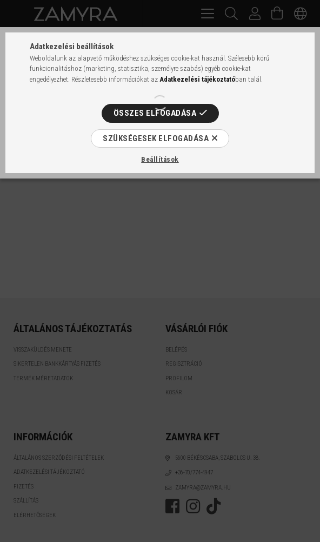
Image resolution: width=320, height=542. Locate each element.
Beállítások (160, 159)
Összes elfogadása (155, 113)
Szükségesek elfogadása (156, 138)
